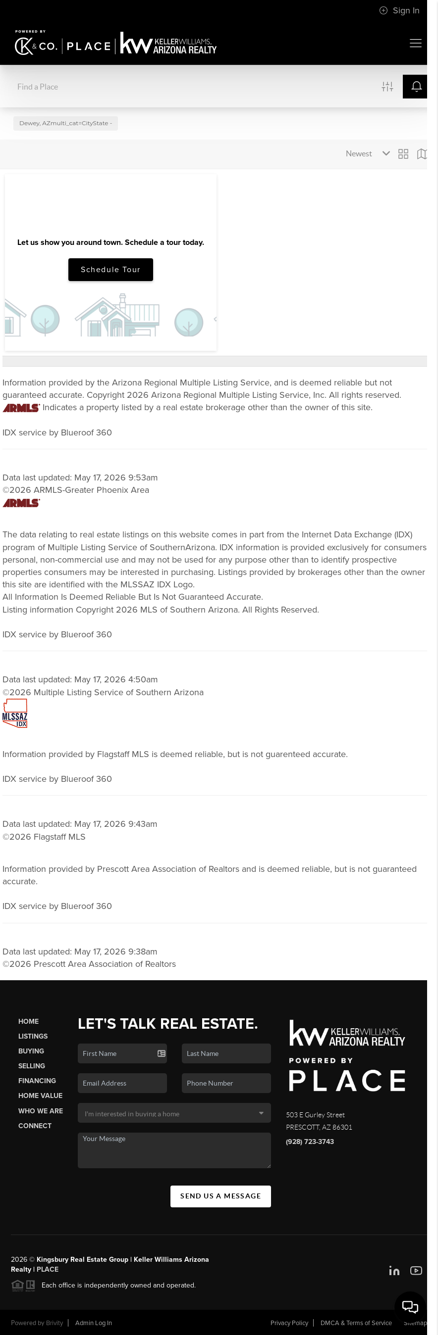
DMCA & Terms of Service (356, 1323)
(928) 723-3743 (310, 1142)
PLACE (47, 1269)
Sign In (399, 10)
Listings (33, 1036)
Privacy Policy (289, 1323)
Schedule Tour (111, 270)
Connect (35, 1126)
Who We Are (40, 1111)
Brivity (54, 1323)
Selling (31, 1066)
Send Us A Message (220, 1196)
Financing (37, 1081)
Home (28, 1021)
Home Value (40, 1096)
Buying (31, 1051)
